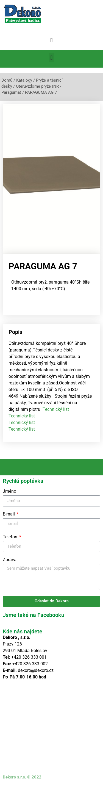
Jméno (9, 491)
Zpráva (9, 560)
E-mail (9, 514)
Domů (6, 80)
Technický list (56, 409)
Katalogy (24, 80)
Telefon (10, 537)
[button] (51, 40)
